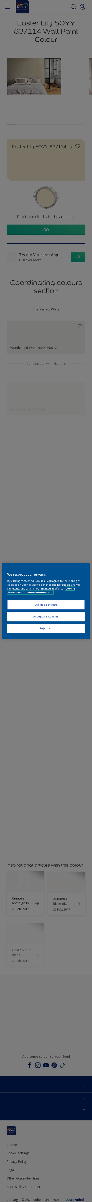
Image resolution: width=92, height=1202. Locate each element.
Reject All (46, 628)
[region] (46, 601)
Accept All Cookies (46, 616)
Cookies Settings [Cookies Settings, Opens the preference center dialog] (45, 605)
